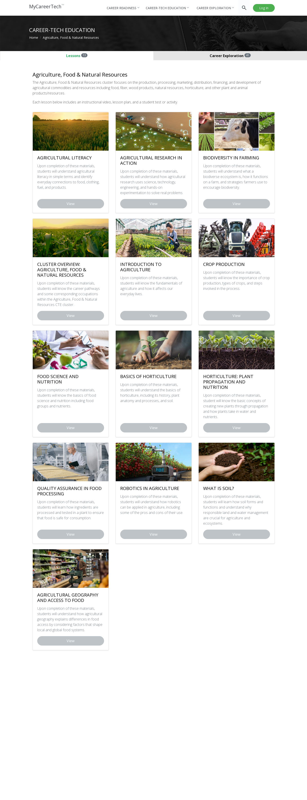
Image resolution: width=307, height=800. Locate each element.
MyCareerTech (48, 7)
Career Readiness (123, 8)
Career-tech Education (167, 8)
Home (33, 37)
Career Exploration (215, 8)
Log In (263, 8)
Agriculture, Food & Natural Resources (71, 37)
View (70, 203)
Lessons (76, 55)
